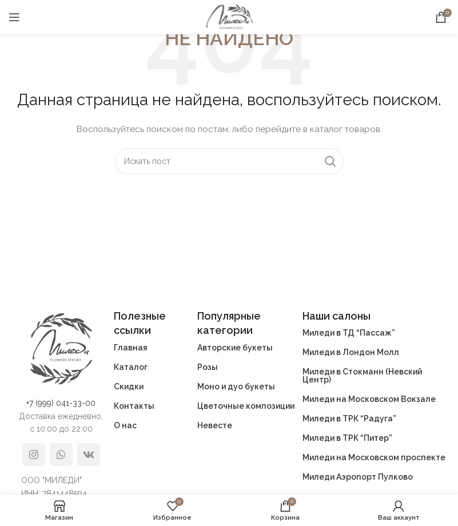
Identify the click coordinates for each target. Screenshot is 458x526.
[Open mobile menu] (14, 17)
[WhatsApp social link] (61, 454)
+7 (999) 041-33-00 (60, 403)
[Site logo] (229, 16)
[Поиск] (229, 161)
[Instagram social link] (33, 454)
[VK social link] (88, 454)
